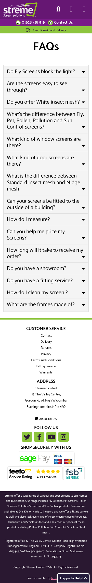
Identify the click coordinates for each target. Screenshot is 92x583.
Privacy (46, 354)
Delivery (46, 342)
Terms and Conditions (46, 360)
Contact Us (63, 23)
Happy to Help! (71, 578)
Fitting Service (46, 366)
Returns (46, 348)
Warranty (46, 372)
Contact (46, 336)
